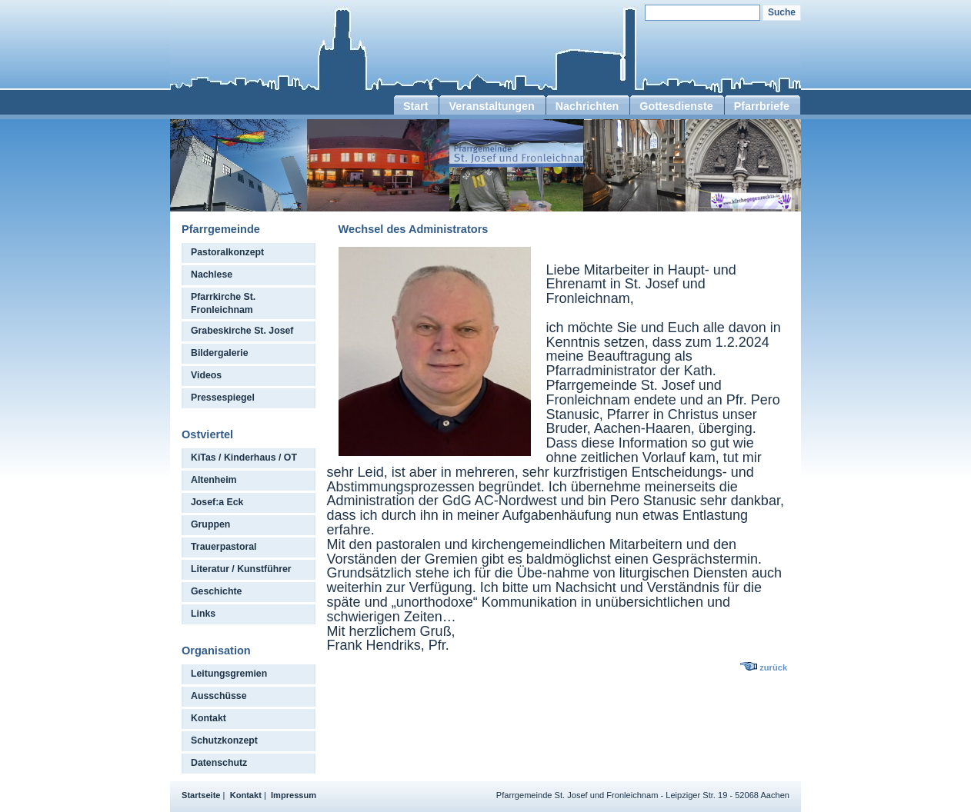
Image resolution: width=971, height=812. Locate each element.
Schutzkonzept (224, 740)
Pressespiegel (223, 397)
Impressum (293, 795)
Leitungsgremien (229, 673)
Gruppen (210, 524)
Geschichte (216, 591)
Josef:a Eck (217, 502)
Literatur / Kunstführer (241, 569)
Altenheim (214, 479)
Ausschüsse (219, 696)
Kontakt (208, 718)
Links (203, 613)
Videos (206, 375)
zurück (773, 667)
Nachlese (211, 274)
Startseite (201, 795)
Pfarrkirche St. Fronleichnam (223, 303)
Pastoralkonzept (227, 252)
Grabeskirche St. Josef (242, 330)
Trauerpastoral (224, 546)
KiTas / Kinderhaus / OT (244, 457)
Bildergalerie (220, 353)
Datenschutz (219, 762)
